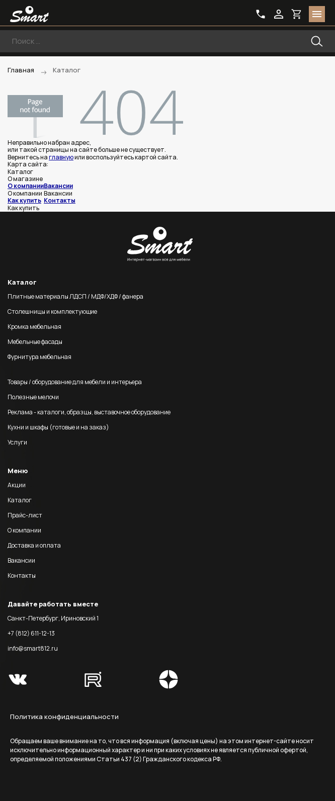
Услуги (17, 442)
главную (61, 157)
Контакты (59, 200)
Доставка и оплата (34, 545)
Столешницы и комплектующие (52, 311)
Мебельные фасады (35, 341)
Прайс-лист (25, 515)
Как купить (24, 200)
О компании (26, 186)
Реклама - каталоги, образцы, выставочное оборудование (89, 412)
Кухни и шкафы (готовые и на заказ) (58, 427)
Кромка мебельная (34, 326)
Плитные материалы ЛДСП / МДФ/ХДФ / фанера (75, 296)
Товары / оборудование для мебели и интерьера (75, 382)
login (278, 14)
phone (260, 14)
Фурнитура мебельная (39, 356)
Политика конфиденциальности (64, 716)
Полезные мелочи (33, 397)
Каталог (20, 500)
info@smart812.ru (33, 648)
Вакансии (58, 186)
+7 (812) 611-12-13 (31, 633)
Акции (17, 485)
